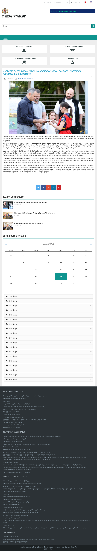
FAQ (66, 2)
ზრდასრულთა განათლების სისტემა (16, 515)
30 (23, 255)
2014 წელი (11, 352)
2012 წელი (11, 361)
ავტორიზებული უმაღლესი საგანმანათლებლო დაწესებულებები (26, 444)
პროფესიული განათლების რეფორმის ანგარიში (21, 512)
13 (11, 269)
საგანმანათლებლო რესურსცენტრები (17, 404)
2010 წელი (11, 370)
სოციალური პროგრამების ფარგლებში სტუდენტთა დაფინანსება (27, 452)
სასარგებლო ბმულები (52, 2)
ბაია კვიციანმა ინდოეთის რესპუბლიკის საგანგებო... (34, 213)
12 (86, 262)
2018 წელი (11, 333)
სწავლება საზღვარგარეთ (12, 441)
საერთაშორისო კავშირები (13, 507)
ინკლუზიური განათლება (12, 412)
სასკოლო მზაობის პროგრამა (14, 425)
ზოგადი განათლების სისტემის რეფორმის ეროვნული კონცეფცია (27, 396)
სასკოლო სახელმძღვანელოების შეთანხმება (19, 409)
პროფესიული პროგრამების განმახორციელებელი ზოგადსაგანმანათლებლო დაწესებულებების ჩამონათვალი (43, 489)
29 (11, 255)
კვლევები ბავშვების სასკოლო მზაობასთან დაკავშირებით (24, 419)
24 (61, 276)
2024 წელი (11, 305)
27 (11, 283)
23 (48, 276)
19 (86, 269)
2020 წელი (11, 324)
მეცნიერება (73, 61)
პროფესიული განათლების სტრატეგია (17, 481)
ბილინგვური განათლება (12, 427)
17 (61, 269)
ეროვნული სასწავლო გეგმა (13, 417)
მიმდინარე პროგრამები (12, 414)
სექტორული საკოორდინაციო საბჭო (16, 496)
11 (73, 262)
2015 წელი (11, 347)
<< (6, 244)
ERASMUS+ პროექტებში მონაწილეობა (17, 449)
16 (48, 269)
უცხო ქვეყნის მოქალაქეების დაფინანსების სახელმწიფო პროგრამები (29, 455)
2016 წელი (11, 342)
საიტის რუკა (76, 2)
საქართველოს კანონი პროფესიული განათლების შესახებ (24, 510)
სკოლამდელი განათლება (12, 422)
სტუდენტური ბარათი (10, 462)
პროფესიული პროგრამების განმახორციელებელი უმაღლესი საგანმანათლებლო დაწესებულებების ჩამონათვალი (45, 528)
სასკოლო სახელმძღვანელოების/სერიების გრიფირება (23, 406)
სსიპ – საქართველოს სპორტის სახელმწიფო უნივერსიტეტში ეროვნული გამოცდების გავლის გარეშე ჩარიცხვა (43, 465)
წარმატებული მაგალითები (13, 499)
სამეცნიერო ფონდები (11, 536)
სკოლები (6, 401)
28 (23, 283)
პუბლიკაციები (8, 525)
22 (36, 276)
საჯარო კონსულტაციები (12, 518)
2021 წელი (11, 319)
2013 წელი (11, 356)
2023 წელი (11, 310)
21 (23, 276)
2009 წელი (11, 375)
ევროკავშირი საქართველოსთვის (15, 542)
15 (36, 269)
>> (91, 244)
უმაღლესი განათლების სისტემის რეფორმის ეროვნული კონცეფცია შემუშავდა (32, 436)
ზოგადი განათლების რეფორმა (14, 398)
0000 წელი (11, 379)
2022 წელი (11, 315)
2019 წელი (11, 329)
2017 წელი (11, 338)
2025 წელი (11, 301)
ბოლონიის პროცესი (10, 447)
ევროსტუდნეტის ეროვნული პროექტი (16, 472)
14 (23, 269)
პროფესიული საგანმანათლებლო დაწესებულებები (22, 483)
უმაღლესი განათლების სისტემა (15, 439)
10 (61, 262)
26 (86, 276)
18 (73, 269)
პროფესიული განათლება (24, 61)
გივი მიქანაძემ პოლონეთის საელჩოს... (29, 223)
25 (73, 276)
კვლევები (6, 494)
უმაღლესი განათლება (73, 49)
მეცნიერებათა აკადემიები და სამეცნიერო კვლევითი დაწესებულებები (29, 539)
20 (11, 276)
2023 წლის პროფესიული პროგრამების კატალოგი (21, 486)
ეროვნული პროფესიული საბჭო (14, 491)
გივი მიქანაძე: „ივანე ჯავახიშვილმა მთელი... (31, 202)
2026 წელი (11, 296)
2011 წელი (11, 365)
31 (61, 283)
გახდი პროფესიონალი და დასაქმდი (16, 502)
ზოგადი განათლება (24, 49)
